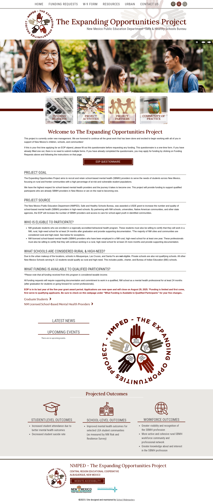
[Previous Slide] (203, 43)
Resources (111, 4)
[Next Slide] (209, 43)
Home (39, 4)
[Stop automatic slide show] (197, 43)
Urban (130, 4)
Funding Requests (63, 4)
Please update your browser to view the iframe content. (64, 338)
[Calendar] (179, 4)
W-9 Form (90, 4)
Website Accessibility (87, 480)
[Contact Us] (173, 4)
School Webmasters (126, 499)
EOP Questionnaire (108, 161)
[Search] (184, 4)
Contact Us (149, 4)
